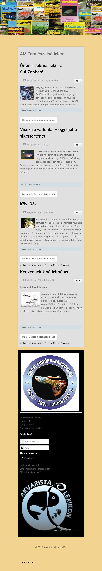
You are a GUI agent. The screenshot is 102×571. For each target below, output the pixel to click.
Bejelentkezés (28, 458)
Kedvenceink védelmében (45, 271)
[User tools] (78, 81)
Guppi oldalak (27, 424)
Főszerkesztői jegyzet (31, 417)
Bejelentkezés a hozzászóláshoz (38, 120)
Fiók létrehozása (29, 465)
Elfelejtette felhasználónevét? (35, 468)
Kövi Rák (28, 203)
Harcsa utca (26, 421)
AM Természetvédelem (31, 428)
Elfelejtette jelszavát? (30, 472)
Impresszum (28, 562)
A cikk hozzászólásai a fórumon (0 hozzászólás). (45, 265)
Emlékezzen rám (30, 453)
